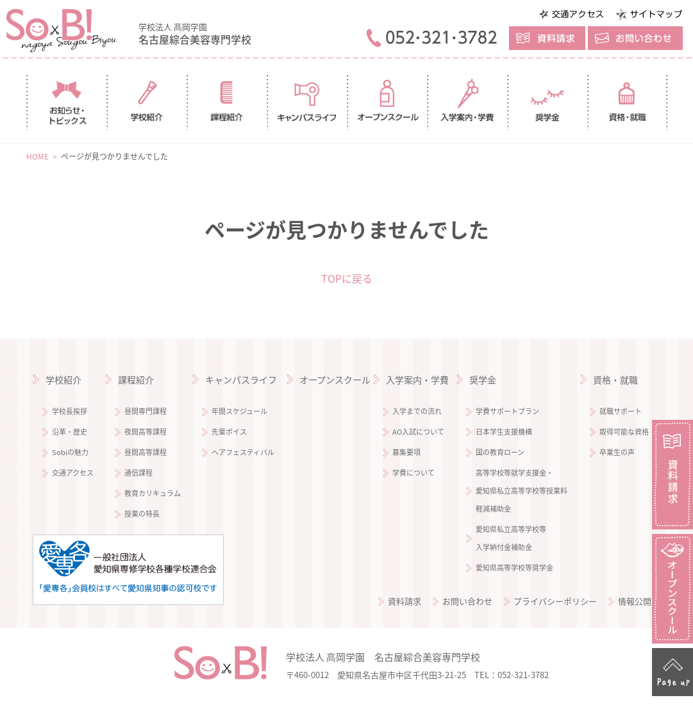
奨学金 (482, 379)
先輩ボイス (229, 431)
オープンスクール (335, 379)
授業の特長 (142, 513)
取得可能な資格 (624, 431)
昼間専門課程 (145, 411)
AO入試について (418, 431)
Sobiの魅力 (70, 452)
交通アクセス (73, 472)
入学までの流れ (417, 411)
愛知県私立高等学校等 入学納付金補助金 (511, 538)
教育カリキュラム (152, 493)
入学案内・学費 (417, 379)
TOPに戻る (346, 278)
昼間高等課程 (145, 452)
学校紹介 (63, 379)
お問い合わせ (467, 601)
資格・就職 (615, 379)
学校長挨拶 (69, 411)
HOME (37, 156)
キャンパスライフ (241, 379)
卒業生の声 (617, 452)
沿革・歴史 (69, 431)
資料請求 (404, 601)
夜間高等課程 (145, 431)
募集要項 (406, 452)
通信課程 (138, 472)
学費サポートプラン (507, 411)
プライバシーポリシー (555, 601)
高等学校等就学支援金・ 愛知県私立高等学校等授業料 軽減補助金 (521, 490)
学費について (413, 472)
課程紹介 (136, 379)
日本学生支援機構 (504, 431)
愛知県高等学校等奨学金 (514, 567)
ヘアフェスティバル (243, 452)
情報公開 (634, 601)
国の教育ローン (500, 452)
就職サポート (620, 411)
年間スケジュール (239, 411)
